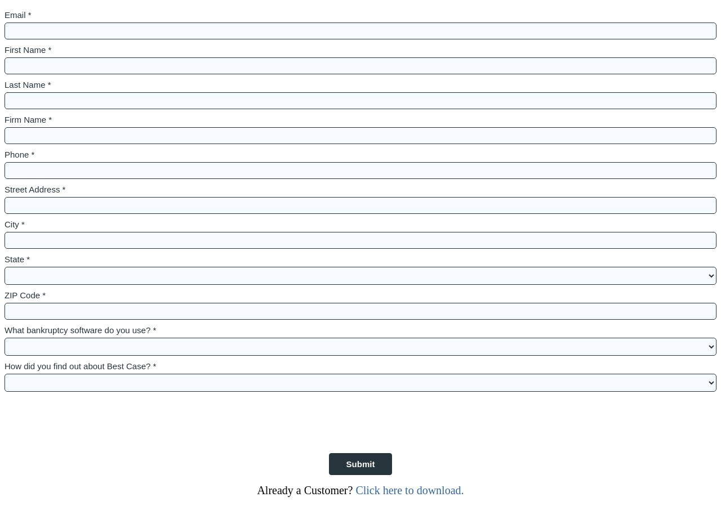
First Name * (28, 50)
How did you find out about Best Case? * (80, 366)
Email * (18, 15)
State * (17, 259)
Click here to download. (408, 490)
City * (15, 224)
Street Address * (35, 189)
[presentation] (90, 416)
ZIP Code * (25, 295)
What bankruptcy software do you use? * (80, 330)
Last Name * (28, 84)
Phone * (19, 154)
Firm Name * (28, 119)
